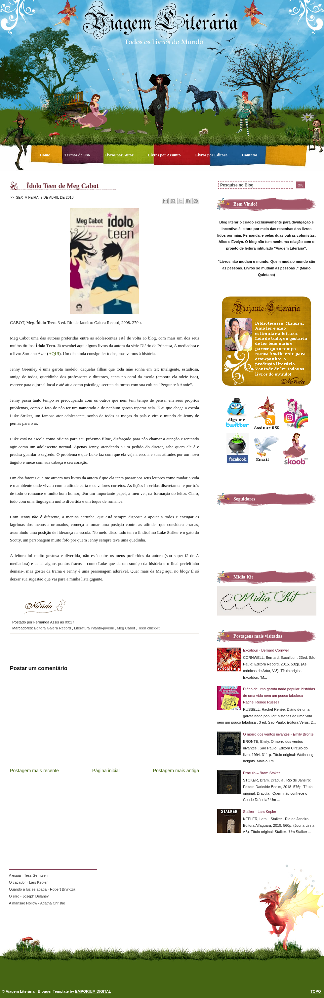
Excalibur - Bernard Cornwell (266, 650)
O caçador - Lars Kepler (28, 882)
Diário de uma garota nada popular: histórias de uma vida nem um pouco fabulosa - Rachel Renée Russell (279, 695)
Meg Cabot (126, 628)
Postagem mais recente (34, 770)
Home (45, 155)
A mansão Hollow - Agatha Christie (37, 903)
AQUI (54, 353)
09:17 (69, 622)
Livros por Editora (211, 155)
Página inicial (106, 770)
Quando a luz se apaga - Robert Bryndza (42, 889)
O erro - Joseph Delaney (29, 896)
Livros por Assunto (165, 155)
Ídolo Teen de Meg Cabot (62, 185)
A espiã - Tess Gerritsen (28, 875)
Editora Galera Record (53, 628)
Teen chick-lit (149, 628)
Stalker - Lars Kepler (259, 812)
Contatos (250, 155)
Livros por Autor (119, 155)
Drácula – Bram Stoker (261, 773)
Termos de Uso (77, 155)
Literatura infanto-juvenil (94, 628)
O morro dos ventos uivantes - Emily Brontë (278, 734)
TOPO (316, 991)
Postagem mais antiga (176, 770)
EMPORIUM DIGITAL (93, 991)
